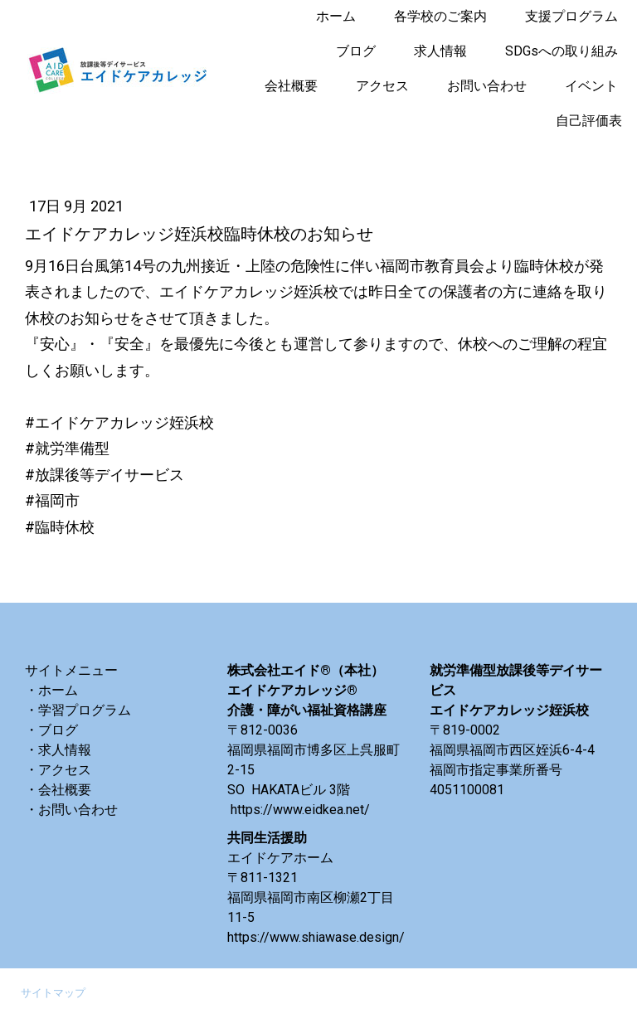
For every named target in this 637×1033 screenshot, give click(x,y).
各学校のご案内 (440, 16)
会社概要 (291, 86)
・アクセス (58, 770)
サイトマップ (53, 993)
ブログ (356, 51)
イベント (591, 86)
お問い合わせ (487, 86)
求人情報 (440, 51)
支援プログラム (571, 16)
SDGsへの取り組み (561, 51)
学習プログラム (84, 710)
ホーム (336, 16)
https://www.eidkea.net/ (300, 809)
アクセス (382, 86)
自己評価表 (589, 121)
